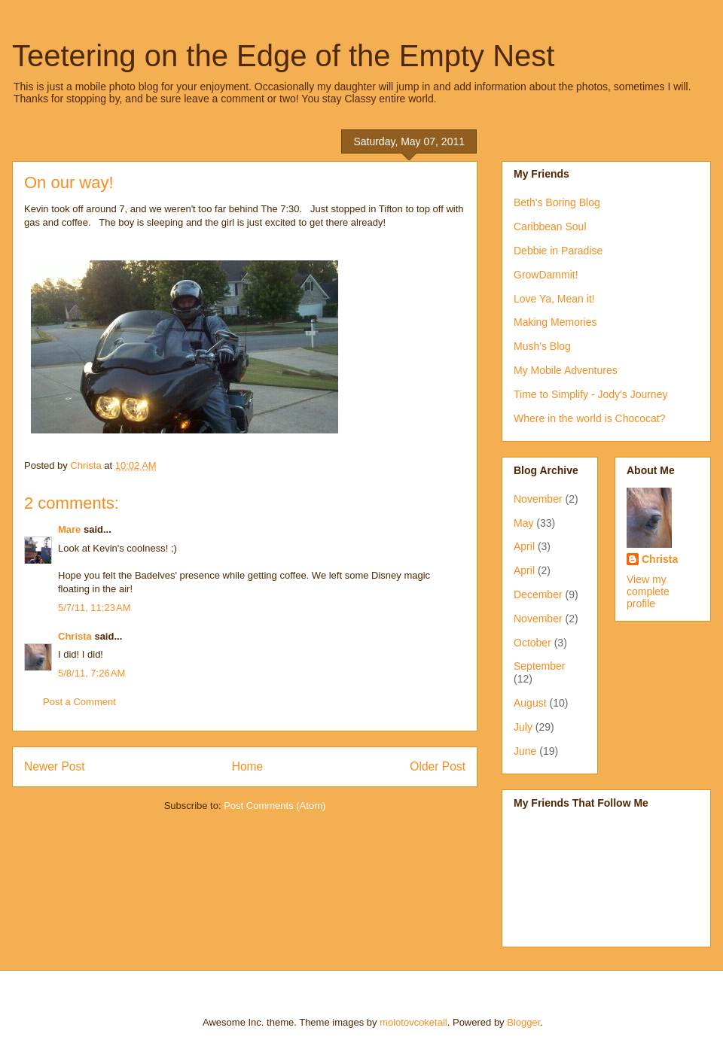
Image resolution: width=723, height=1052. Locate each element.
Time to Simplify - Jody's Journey (590, 394)
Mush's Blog (542, 346)
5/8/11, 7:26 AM (91, 673)
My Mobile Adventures (566, 370)
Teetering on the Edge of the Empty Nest (283, 55)
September (539, 666)
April (524, 546)
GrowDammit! (546, 275)
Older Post (437, 766)
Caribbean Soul (550, 226)
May (523, 523)
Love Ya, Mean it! (554, 299)
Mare (69, 529)
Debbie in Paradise (558, 251)
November (538, 499)
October (532, 643)
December (538, 594)
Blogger (523, 1022)
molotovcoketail (413, 1022)
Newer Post (54, 766)
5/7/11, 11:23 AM (94, 607)
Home (248, 766)
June (525, 751)
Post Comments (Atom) (274, 805)
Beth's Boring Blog (557, 202)
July (523, 727)
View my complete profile (648, 591)
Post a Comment (79, 701)
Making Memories (555, 322)
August (530, 703)
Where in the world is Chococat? (590, 418)
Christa (75, 636)
